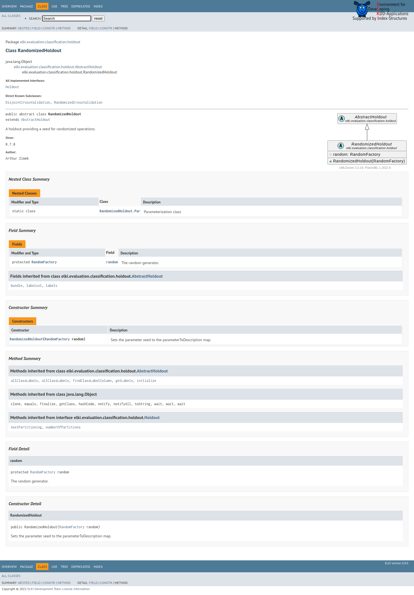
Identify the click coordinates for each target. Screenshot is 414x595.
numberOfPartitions (63, 427)
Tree (64, 6)
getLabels (124, 381)
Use (54, 6)
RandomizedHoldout (26, 339)
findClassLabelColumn (92, 381)
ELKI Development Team (44, 589)
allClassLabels (24, 381)
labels (51, 286)
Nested (24, 28)
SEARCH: (35, 18)
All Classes (11, 16)
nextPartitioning (26, 427)
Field (36, 28)
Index (98, 6)
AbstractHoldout (35, 120)
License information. (76, 589)
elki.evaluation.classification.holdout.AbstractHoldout (58, 66)
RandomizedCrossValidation (78, 102)
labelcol (34, 286)
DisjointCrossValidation (28, 102)
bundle (16, 286)
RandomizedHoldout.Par (119, 211)
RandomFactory (44, 262)
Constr (49, 28)
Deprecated (80, 6)
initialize (146, 381)
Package (26, 6)
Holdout (12, 87)
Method (64, 28)
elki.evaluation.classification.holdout (50, 41)
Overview (9, 6)
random (112, 262)
